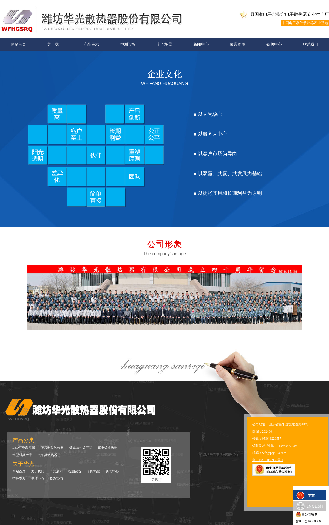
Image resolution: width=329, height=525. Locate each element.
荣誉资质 (237, 44)
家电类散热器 (107, 448)
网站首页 (18, 44)
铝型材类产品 (22, 455)
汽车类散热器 (47, 455)
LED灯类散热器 (23, 448)
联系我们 (310, 44)
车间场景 (164, 44)
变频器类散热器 (52, 448)
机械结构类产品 (80, 448)
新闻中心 (201, 44)
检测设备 (128, 44)
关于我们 (55, 44)
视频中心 (274, 44)
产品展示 (91, 44)
